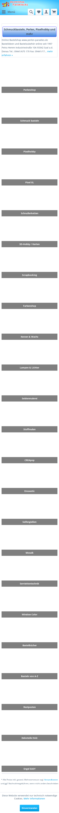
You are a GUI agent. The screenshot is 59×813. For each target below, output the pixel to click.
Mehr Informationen (34, 798)
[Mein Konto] (46, 12)
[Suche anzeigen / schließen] (31, 12)
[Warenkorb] (54, 12)
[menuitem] (8, 12)
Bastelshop (17, 1)
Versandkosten (51, 779)
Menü (8, 11)
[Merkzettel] (38, 12)
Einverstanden (29, 808)
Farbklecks (20, 4)
